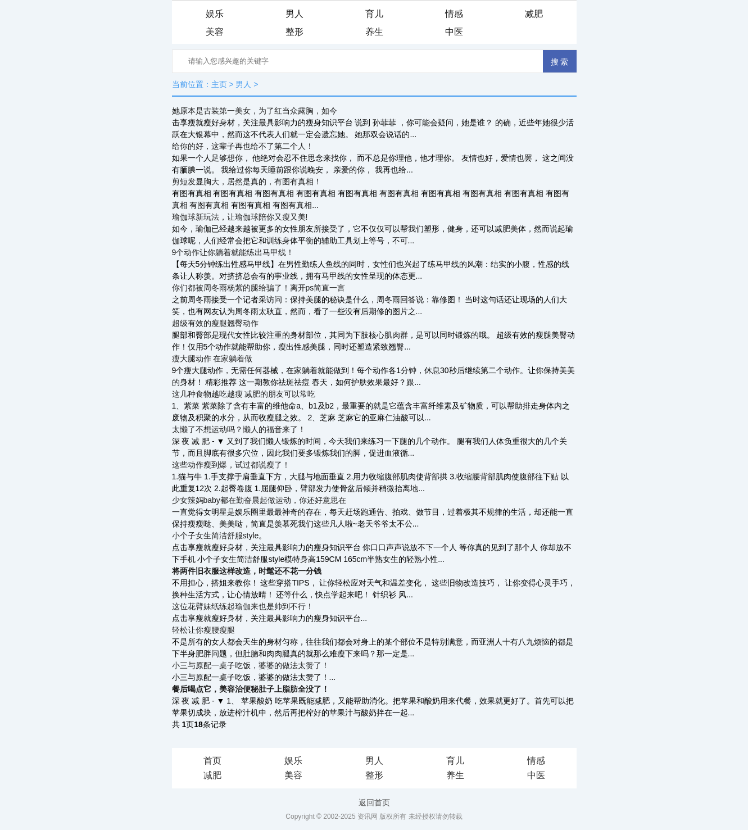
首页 (212, 760)
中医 (454, 32)
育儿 (374, 14)
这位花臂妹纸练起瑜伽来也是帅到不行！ (243, 606)
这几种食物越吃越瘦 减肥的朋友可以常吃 (244, 393)
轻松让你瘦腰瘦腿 (203, 629)
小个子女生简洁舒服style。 (219, 535)
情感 (454, 14)
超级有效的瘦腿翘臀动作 (215, 323)
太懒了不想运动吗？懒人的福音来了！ (239, 429)
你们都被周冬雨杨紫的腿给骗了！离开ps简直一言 (259, 287)
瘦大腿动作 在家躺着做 (212, 358)
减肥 (534, 14)
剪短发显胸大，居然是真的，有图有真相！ (246, 181)
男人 (294, 14)
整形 (294, 32)
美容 (215, 32)
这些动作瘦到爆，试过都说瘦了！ (231, 464)
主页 (219, 84)
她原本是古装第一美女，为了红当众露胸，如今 (254, 110)
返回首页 (374, 802)
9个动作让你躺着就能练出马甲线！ (233, 252)
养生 (374, 32)
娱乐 (215, 14)
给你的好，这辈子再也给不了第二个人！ (243, 146)
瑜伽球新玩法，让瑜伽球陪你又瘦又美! (240, 216)
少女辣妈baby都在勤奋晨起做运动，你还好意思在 (259, 500)
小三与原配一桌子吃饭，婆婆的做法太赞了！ (250, 665)
